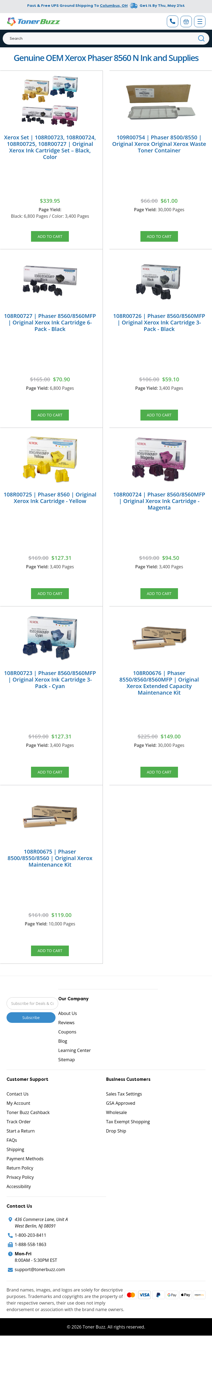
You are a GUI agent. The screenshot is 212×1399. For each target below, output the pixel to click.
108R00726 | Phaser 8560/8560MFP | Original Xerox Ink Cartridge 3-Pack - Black (159, 327)
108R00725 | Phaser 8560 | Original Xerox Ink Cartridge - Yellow (50, 507)
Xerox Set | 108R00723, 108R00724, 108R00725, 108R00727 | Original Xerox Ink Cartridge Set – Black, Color (50, 147)
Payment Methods (25, 1181)
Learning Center (74, 1073)
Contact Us (18, 1116)
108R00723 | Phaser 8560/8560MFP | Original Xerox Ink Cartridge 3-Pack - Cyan (50, 693)
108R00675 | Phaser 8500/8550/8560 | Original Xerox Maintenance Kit (50, 876)
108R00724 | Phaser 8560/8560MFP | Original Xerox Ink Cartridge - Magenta (159, 510)
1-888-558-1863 (30, 1267)
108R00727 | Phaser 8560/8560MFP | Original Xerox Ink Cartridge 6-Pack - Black (50, 327)
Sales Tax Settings (124, 1116)
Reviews (66, 1045)
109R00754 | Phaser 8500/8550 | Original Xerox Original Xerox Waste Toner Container (159, 144)
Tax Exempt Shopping (128, 1144)
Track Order (19, 1144)
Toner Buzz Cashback (28, 1135)
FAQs (12, 1163)
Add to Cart (50, 238)
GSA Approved (120, 1126)
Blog (62, 1064)
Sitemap (66, 1082)
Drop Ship (116, 1153)
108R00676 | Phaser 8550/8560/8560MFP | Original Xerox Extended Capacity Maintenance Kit (159, 696)
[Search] (106, 38)
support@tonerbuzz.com (40, 1292)
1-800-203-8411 (30, 1258)
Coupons (67, 1054)
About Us (67, 1036)
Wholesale (116, 1135)
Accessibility (19, 1209)
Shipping (15, 1172)
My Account (18, 1126)
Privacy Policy (20, 1200)
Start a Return (21, 1153)
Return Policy (20, 1191)
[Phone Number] (172, 21)
